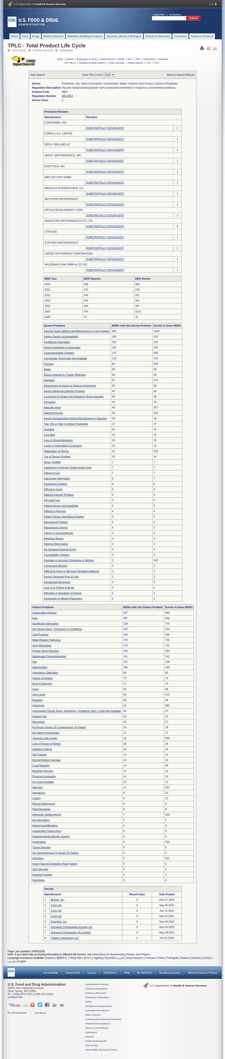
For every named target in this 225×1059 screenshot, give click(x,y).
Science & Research (95, 993)
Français (150, 957)
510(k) (60, 59)
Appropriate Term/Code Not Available (65, 358)
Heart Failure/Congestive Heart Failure (54, 863)
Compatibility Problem (56, 554)
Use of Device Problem (57, 456)
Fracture (49, 363)
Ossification (39, 842)
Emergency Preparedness (98, 1006)
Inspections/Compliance (97, 1023)
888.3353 (67, 96)
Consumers (91, 1032)
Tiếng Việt (75, 957)
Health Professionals (96, 1041)
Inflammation (39, 667)
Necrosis (37, 787)
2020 (47, 284)
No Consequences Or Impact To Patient (55, 852)
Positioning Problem (55, 484)
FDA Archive (91, 1045)
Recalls (121, 59)
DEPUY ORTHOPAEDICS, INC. (63, 155)
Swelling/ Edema (42, 749)
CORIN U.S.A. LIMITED (58, 133)
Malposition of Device (56, 451)
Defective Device (54, 538)
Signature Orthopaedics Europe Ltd (71, 927)
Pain (35, 618)
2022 (47, 295)
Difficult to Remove (55, 511)
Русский (109, 957)
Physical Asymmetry (44, 776)
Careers (91, 972)
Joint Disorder (40, 869)
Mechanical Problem (56, 522)
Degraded (49, 402)
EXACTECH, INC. (55, 166)
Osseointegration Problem (59, 353)
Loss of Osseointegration (58, 440)
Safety (88, 1001)
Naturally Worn (52, 407)
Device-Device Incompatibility (61, 336)
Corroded (49, 434)
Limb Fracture (40, 634)
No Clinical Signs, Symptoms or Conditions (57, 629)
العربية (120, 957)
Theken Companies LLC (65, 938)
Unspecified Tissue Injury (46, 831)
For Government (17, 1012)
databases (66, 50)
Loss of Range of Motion (46, 743)
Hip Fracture (39, 754)
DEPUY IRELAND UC (57, 144)
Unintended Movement (57, 582)
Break (47, 369)
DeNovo (70, 59)
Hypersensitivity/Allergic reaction (51, 836)
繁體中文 (62, 957)
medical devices (43, 50)
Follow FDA (159, 14)
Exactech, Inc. (59, 921)
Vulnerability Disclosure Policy (101, 1050)
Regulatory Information (97, 997)
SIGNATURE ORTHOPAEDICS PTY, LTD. (69, 220)
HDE (137, 59)
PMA (130, 59)
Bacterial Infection (42, 771)
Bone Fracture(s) (42, 683)
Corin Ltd (56, 905)
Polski (161, 957)
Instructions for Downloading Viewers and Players (121, 954)
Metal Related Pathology (46, 640)
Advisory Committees (96, 988)
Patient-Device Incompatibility (61, 505)
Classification (149, 59)
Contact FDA (72, 972)
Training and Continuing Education (103, 1019)
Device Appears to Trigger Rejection (65, 374)
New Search (38, 74)
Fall (34, 661)
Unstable (49, 429)
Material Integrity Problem (59, 494)
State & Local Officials (96, 1028)
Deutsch (196, 957)
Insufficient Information (57, 342)
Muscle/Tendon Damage (46, 760)
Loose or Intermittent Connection (63, 445)
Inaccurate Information (57, 478)
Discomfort (38, 721)
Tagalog (98, 957)
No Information (41, 820)
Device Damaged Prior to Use (61, 576)
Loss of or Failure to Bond (59, 587)
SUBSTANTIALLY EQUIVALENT (105, 128)
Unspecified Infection (44, 612)
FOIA (127, 972)
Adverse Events (107, 59)
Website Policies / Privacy (202, 972)
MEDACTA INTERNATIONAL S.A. (64, 188)
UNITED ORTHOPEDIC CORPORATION (69, 253)
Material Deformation (56, 544)
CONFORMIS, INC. (56, 122)
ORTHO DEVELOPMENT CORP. (64, 210)
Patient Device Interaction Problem (64, 516)
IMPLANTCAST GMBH (58, 177)
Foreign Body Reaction (45, 651)
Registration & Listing (87, 59)
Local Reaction (41, 765)
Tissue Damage (41, 847)
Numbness (38, 880)
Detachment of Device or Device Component (70, 385)
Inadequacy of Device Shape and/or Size (67, 467)
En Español (175, 14)
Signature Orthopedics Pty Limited (71, 932)
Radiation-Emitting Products (92, 63)
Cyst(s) (36, 798)
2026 (47, 317)
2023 (47, 300)
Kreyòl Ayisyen (134, 957)
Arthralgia (37, 858)
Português (172, 957)
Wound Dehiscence (43, 803)
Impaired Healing (42, 874)
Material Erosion (53, 413)
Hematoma (38, 792)
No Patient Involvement (45, 732)
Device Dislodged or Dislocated (62, 347)
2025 (47, 311)
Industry (89, 1036)
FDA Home (19, 50)
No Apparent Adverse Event (60, 549)
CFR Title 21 (70, 63)
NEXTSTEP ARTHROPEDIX (61, 199)
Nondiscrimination (170, 972)
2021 (47, 289)
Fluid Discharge (41, 809)
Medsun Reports (135, 63)
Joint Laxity (38, 694)
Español (50, 957)
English (22, 961)
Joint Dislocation (41, 645)
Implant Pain (39, 716)
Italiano (185, 957)
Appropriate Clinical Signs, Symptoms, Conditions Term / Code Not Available (76, 711)
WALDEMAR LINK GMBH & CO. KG (66, 264)
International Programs (97, 1010)
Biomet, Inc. (58, 899)
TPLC (156, 63)
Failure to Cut (52, 473)
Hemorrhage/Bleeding (45, 825)
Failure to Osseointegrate (58, 533)
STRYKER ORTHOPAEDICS (61, 242)
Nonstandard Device (56, 527)
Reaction (37, 700)
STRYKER (51, 231)
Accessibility (50, 972)
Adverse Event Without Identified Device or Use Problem (77, 331)
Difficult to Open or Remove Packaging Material (71, 571)
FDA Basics (110, 972)
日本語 (207, 957)
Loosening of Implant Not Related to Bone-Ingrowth (74, 396)
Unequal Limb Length (44, 738)
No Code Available (43, 781)
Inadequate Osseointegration (49, 656)
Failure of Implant (42, 678)
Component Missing (55, 565)
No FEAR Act (144, 972)
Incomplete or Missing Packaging (63, 598)
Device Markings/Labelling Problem (64, 391)
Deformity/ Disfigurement (46, 814)
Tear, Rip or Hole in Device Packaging (66, 423)
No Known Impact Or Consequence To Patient (59, 727)
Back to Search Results (181, 74)
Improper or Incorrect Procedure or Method (69, 560)
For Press (40, 1013)
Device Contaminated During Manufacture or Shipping (75, 418)
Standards (163, 59)
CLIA (148, 63)
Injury (35, 689)
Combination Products (97, 984)
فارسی (12, 961)
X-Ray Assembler (116, 63)
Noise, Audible (52, 462)
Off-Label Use (52, 500)
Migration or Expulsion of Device (62, 593)
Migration (49, 380)
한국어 (87, 957)
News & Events (93, 1015)
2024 (47, 306)
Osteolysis (38, 705)
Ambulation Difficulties (45, 672)
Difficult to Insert (53, 489)
